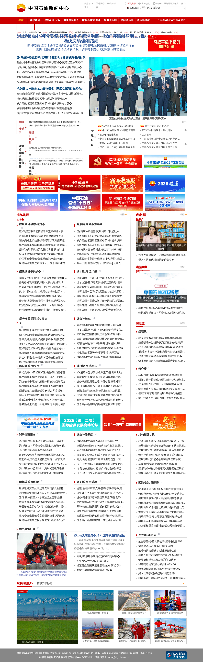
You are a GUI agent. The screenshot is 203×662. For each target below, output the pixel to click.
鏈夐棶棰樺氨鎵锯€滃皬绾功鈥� (157, 559)
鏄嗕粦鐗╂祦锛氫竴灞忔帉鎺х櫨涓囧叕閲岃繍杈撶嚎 (49, 330)
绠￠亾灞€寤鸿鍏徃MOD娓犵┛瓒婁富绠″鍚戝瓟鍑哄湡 (109, 329)
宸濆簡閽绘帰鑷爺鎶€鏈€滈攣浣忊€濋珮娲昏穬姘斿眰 (107, 450)
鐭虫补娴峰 (166, 32)
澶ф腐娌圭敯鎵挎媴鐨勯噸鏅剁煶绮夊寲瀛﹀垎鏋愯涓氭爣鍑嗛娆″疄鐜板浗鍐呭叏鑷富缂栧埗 (70, 82)
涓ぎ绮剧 (35, 20)
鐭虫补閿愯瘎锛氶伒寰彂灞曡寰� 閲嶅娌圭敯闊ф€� (54, 125)
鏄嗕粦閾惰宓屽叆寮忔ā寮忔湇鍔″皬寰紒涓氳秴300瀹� (170, 493)
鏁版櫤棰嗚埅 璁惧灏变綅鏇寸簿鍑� (159, 569)
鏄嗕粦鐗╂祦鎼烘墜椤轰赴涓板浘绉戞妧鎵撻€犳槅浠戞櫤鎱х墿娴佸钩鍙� (118, 300)
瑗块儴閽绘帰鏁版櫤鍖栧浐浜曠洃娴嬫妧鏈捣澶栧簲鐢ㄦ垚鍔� (113, 338)
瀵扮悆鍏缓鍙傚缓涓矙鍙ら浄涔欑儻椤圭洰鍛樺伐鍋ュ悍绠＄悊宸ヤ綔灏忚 (120, 511)
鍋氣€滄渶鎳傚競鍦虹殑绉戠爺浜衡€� (98, 556)
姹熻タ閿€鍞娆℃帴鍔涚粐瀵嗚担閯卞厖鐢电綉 (46, 291)
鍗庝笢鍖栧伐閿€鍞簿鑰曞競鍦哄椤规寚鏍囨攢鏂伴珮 (107, 254)
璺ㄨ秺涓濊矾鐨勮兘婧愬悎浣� (156, 259)
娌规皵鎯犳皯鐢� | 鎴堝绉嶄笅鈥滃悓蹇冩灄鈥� (166, 445)
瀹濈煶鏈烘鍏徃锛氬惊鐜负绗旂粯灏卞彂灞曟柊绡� (107, 390)
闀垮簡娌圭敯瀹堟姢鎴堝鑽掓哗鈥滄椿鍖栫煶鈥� (105, 399)
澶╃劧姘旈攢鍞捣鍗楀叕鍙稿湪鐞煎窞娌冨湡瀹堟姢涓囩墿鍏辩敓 (114, 404)
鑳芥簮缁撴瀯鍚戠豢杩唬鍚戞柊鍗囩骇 (160, 338)
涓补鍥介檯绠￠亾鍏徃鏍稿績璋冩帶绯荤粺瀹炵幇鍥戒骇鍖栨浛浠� (116, 473)
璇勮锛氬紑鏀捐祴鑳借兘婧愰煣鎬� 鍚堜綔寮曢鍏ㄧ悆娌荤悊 (57, 122)
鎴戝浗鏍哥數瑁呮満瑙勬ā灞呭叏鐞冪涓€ (161, 360)
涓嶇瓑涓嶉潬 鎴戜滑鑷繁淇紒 (156, 546)
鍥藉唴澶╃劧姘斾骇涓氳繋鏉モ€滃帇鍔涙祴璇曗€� (167, 342)
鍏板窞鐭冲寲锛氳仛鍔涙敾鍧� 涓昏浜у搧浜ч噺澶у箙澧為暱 (111, 245)
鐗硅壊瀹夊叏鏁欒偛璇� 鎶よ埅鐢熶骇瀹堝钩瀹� (47, 390)
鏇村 (122, 214)
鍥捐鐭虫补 (127, 20)
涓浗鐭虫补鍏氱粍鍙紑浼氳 (35, 450)
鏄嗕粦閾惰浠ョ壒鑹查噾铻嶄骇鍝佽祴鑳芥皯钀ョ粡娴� (170, 516)
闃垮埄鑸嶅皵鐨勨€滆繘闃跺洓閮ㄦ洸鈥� (100, 348)
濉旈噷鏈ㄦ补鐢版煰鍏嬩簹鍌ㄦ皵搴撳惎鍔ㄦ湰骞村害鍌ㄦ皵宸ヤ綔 (115, 296)
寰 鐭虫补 (21, 163)
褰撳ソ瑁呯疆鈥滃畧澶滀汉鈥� (94, 570)
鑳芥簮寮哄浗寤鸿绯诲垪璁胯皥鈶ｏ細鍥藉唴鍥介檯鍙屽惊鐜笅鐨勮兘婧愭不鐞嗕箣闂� (67, 113)
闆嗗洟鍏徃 (100, 5)
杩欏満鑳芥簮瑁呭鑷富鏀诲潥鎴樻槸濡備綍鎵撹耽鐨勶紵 (51, 353)
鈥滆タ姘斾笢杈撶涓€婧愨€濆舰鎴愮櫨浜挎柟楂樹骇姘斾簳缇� (55, 254)
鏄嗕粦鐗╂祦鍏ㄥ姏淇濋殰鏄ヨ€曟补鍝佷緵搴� (104, 305)
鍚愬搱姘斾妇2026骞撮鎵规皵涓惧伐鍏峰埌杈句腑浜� (107, 343)
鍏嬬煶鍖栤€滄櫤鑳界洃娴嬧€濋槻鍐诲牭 (42, 372)
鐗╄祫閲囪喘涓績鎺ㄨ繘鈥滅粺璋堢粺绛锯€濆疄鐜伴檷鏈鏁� (55, 334)
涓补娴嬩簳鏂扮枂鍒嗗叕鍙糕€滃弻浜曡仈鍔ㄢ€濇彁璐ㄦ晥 (110, 464)
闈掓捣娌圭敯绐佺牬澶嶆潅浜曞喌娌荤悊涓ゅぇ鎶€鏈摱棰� (51, 77)
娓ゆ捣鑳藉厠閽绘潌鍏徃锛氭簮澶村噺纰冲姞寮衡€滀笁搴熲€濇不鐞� (116, 381)
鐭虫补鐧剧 (143, 20)
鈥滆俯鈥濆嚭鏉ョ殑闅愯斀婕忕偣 (157, 550)
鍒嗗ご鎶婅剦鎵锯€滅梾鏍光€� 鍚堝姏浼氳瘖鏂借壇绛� (170, 555)
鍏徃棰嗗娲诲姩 (91, 20)
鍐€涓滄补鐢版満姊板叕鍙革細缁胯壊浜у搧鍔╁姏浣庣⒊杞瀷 (111, 372)
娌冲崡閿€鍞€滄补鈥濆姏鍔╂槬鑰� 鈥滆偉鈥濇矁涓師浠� (53, 309)
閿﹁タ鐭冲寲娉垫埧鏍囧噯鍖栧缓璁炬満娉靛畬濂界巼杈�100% (55, 395)
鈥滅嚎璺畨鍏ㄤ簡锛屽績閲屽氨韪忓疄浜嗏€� (164, 541)
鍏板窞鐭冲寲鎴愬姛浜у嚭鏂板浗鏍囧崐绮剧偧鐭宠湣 (106, 236)
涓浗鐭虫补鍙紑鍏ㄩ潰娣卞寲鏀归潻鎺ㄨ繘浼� (46, 468)
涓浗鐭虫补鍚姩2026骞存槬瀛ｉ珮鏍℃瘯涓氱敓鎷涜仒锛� (56, 160)
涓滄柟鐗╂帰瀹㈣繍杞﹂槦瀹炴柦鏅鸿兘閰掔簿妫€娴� (50, 381)
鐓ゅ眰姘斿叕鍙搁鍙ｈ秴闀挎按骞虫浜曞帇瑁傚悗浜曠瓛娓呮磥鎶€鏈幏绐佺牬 (122, 454)
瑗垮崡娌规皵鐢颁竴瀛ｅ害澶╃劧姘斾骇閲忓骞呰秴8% (50, 263)
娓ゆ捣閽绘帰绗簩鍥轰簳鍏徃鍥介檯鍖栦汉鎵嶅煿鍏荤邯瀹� (112, 357)
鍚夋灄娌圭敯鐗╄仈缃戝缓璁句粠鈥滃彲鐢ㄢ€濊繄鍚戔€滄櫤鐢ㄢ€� (58, 404)
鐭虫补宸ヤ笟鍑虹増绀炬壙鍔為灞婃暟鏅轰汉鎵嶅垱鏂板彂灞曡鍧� (116, 493)
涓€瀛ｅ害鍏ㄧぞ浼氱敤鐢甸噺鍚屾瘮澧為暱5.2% (165, 351)
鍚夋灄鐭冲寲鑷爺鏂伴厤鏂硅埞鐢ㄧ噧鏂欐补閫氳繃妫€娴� (111, 459)
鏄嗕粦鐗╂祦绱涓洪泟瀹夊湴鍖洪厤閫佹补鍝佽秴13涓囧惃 (110, 291)
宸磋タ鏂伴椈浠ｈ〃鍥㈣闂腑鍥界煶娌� (162, 255)
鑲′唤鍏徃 (111, 3)
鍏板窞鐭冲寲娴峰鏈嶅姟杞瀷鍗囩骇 (98, 352)
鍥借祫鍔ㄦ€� (52, 20)
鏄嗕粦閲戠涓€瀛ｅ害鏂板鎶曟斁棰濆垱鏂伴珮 (165, 498)
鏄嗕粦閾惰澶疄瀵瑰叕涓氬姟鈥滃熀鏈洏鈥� (165, 503)
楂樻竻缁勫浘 (25, 27)
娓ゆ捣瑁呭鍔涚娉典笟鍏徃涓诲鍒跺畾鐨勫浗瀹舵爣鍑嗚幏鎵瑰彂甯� (60, 362)
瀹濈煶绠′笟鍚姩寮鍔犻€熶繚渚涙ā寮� (100, 287)
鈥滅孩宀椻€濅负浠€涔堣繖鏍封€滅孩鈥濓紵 (44, 511)
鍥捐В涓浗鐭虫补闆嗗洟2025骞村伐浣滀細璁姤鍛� (168, 312)
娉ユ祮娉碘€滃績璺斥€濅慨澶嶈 (156, 573)
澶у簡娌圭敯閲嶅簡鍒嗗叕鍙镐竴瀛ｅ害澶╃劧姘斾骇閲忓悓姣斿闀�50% (58, 93)
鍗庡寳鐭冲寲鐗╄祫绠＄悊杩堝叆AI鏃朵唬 (101, 258)
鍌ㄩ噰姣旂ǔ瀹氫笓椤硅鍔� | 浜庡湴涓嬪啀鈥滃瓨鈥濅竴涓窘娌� (55, 72)
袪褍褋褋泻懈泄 (171, 3)
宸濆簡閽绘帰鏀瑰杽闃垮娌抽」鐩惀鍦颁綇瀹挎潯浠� (108, 325)
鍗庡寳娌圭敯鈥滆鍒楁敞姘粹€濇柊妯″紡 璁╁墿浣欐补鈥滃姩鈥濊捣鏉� (60, 258)
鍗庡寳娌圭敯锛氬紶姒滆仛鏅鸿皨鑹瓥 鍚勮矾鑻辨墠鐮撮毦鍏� (113, 515)
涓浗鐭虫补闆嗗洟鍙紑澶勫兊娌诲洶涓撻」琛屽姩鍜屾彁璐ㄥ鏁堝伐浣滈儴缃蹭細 (81, 38)
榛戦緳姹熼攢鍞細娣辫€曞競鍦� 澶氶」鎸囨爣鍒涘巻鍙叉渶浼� (56, 296)
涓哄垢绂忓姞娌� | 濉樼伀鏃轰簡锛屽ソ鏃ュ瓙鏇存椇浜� (49, 67)
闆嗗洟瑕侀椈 (71, 20)
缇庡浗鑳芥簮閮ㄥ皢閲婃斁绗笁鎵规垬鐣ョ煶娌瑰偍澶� (170, 388)
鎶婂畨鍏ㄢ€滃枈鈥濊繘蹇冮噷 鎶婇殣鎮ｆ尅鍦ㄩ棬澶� (169, 578)
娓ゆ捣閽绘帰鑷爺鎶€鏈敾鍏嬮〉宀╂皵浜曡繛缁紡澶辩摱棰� (113, 441)
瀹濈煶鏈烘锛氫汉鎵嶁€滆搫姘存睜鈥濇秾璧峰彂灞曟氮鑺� (111, 488)
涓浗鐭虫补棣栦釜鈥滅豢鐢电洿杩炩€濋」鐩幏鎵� (106, 395)
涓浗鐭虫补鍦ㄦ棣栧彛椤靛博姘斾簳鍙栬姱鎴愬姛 (105, 468)
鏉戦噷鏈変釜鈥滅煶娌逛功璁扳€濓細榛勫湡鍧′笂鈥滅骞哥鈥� (55, 488)
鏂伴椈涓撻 (110, 20)
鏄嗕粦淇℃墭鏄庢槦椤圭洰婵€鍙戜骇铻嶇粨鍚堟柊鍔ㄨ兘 (170, 521)
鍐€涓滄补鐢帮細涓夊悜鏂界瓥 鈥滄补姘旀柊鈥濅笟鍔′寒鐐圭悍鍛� (57, 249)
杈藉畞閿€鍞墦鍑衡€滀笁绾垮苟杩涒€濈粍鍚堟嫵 (44, 108)
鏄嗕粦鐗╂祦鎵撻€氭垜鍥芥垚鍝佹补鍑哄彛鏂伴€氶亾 (107, 309)
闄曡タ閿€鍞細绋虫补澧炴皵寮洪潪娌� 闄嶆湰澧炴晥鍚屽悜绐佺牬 (55, 62)
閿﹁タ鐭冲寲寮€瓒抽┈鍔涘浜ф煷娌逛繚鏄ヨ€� (104, 263)
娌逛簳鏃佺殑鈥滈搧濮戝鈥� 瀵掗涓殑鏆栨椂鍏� (106, 565)
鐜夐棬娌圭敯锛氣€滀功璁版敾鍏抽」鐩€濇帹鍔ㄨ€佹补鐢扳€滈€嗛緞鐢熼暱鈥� (64, 506)
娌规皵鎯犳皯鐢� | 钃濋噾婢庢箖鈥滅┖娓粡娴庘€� (168, 459)
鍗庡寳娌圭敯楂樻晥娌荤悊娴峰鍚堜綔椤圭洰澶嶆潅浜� (109, 334)
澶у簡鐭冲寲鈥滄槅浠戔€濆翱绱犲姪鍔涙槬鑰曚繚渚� (168, 468)
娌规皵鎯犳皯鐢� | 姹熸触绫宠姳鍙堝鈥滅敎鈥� (166, 473)
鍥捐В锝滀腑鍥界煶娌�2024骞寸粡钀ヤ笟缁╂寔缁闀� (170, 308)
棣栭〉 (22, 20)
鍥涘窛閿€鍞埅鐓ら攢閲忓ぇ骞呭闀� (41, 305)
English (159, 3)
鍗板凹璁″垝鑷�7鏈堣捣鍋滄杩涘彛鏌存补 (162, 375)
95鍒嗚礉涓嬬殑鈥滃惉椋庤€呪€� (157, 564)
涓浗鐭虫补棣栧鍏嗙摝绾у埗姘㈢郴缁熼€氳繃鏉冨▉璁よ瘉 (53, 473)
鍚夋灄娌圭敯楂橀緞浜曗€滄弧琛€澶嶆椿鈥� (42, 98)
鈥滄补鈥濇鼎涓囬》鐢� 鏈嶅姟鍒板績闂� (162, 454)
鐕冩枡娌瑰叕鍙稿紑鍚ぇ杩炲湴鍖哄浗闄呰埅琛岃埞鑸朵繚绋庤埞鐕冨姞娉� (62, 282)
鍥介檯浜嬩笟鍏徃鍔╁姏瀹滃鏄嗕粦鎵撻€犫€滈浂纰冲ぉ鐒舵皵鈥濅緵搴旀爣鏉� (65, 300)
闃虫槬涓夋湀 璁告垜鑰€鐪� (93, 561)
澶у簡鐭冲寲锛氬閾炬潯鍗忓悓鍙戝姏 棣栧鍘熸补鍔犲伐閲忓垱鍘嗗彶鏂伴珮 (63, 57)
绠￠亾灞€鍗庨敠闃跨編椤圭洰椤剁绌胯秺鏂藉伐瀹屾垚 (108, 282)
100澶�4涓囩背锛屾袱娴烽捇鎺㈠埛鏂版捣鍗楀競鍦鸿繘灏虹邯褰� (57, 344)
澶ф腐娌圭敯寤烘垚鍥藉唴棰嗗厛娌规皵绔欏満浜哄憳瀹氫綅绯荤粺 (56, 399)
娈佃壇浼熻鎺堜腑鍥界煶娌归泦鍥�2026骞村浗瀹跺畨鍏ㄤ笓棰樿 (57, 464)
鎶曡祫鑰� (88, 3)
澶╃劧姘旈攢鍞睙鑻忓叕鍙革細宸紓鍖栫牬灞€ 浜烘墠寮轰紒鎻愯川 (115, 520)
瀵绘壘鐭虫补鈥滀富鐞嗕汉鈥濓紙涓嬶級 (42, 515)
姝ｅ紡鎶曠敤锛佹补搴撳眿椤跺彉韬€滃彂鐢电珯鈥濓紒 (54, 164)
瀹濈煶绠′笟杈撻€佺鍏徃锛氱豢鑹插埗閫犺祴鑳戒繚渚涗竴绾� (113, 377)
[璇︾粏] (105, 548)
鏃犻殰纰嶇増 (146, 5)
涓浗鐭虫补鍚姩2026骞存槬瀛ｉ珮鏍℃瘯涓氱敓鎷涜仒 (50, 88)
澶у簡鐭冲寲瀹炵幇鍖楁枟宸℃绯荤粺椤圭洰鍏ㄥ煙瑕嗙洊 (109, 249)
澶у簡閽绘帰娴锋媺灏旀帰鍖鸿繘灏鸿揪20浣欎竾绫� (49, 348)
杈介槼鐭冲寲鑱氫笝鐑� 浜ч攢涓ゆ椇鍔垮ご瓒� (44, 103)
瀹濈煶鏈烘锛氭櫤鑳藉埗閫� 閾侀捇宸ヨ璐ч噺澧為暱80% (52, 339)
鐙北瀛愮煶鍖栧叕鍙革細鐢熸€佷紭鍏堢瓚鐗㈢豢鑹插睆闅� (111, 386)
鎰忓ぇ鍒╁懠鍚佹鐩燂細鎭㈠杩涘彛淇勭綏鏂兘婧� (168, 379)
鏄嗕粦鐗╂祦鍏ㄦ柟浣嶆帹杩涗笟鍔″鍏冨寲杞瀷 (105, 278)
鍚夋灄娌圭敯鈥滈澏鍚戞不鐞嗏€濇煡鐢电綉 (44, 377)
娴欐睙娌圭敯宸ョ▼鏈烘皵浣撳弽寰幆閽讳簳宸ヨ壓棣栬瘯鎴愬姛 (114, 445)
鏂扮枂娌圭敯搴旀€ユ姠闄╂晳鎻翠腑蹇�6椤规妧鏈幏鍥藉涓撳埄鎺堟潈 (60, 386)
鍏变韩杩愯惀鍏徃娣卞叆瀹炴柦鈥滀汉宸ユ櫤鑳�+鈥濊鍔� (53, 357)
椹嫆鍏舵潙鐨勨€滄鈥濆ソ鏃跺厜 (157, 464)
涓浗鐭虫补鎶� (45, 27)
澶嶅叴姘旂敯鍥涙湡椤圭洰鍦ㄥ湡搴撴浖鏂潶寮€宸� (49, 459)
